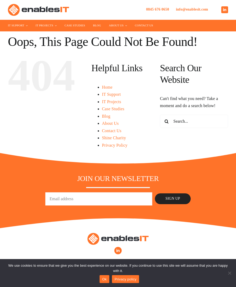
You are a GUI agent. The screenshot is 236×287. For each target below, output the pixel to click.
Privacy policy (125, 279)
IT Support (111, 94)
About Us (110, 123)
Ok (104, 279)
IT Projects (111, 101)
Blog (106, 116)
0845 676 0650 (157, 9)
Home (107, 87)
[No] (229, 273)
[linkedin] (224, 9)
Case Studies (113, 109)
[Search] (166, 121)
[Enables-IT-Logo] (38, 6)
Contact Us (111, 130)
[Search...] (194, 121)
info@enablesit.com (192, 9)
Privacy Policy (114, 145)
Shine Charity (114, 138)
